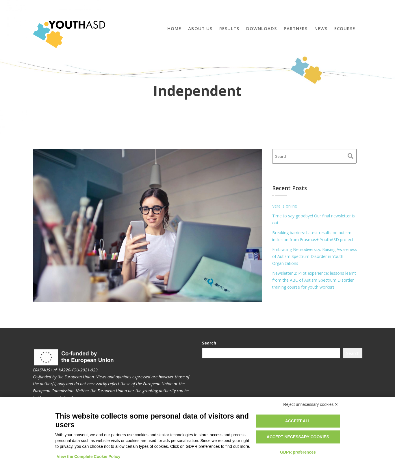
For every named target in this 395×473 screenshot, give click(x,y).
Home (174, 28)
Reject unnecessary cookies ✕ (310, 404)
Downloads (261, 28)
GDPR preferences (298, 452)
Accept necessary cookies (298, 436)
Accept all (298, 421)
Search (210, 343)
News (320, 28)
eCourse (344, 28)
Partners (295, 28)
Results (229, 28)
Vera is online (284, 206)
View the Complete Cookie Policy (88, 456)
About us (200, 28)
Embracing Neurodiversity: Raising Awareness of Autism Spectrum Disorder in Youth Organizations (314, 256)
